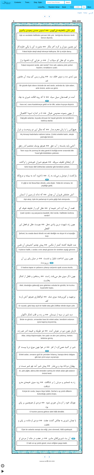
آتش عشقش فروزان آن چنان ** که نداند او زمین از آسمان (47, 194)
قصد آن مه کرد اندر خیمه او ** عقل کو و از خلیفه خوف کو (47, 208)
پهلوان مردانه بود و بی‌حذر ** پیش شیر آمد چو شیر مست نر (47, 366)
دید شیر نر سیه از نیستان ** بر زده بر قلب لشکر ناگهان (47, 314)
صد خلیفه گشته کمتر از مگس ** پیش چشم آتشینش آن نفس (47, 245)
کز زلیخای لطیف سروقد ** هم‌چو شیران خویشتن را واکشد (47, 162)
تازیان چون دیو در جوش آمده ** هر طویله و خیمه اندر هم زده (47, 331)
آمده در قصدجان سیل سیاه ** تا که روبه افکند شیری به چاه (47, 97)
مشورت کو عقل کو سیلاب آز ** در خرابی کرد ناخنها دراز (47, 60)
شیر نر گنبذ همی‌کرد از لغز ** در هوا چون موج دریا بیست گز (47, 347)
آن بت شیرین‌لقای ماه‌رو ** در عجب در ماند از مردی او (45, 438)
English (80, 13)
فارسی (91, 13)
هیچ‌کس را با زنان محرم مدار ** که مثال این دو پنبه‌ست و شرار (47, 129)
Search (68, 2)
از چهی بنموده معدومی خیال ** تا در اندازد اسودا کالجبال (47, 113)
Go (84, 7)
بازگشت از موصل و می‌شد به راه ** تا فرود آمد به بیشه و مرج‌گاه (47, 175)
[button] (18, 2)
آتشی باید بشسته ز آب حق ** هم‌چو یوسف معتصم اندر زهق (47, 145)
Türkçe (85, 13)
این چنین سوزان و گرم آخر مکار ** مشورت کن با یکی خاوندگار (47, 46)
